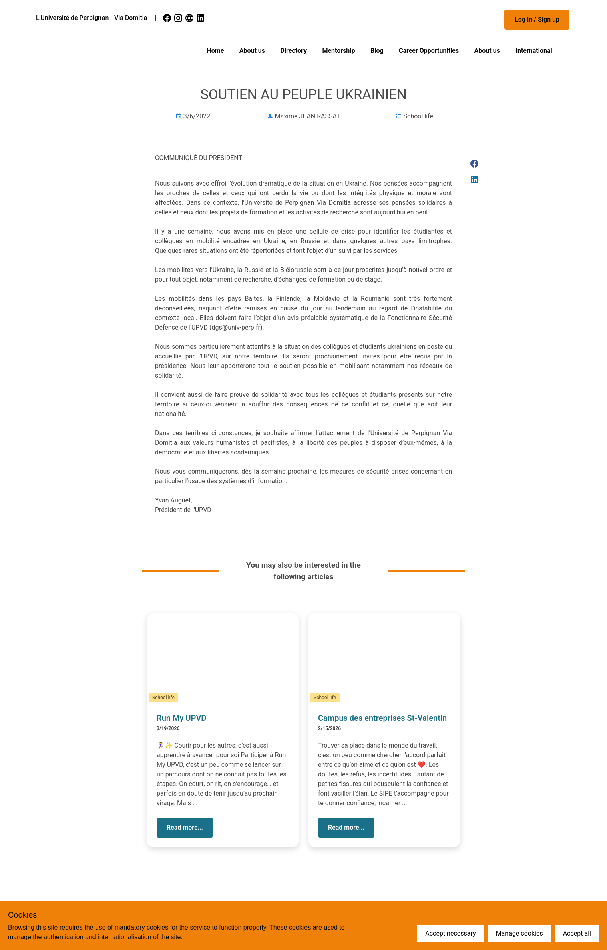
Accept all (577, 933)
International (533, 50)
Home (215, 50)
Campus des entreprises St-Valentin (382, 718)
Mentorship (338, 50)
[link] (167, 18)
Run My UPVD (181, 718)
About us (252, 50)
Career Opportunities (429, 50)
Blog (377, 50)
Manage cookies (519, 933)
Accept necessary (450, 933)
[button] (536, 20)
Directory (293, 50)
